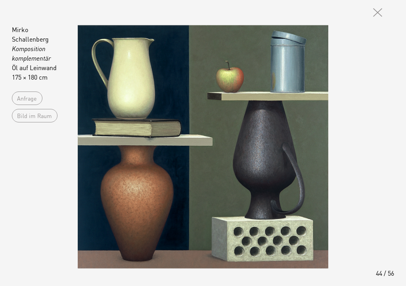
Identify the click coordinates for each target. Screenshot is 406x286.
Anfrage (27, 98)
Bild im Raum (34, 115)
